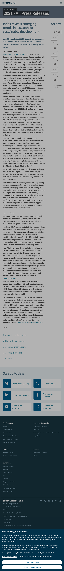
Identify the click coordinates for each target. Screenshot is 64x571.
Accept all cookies (32, 562)
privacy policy (12, 553)
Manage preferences (9, 556)
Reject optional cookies (32, 567)
